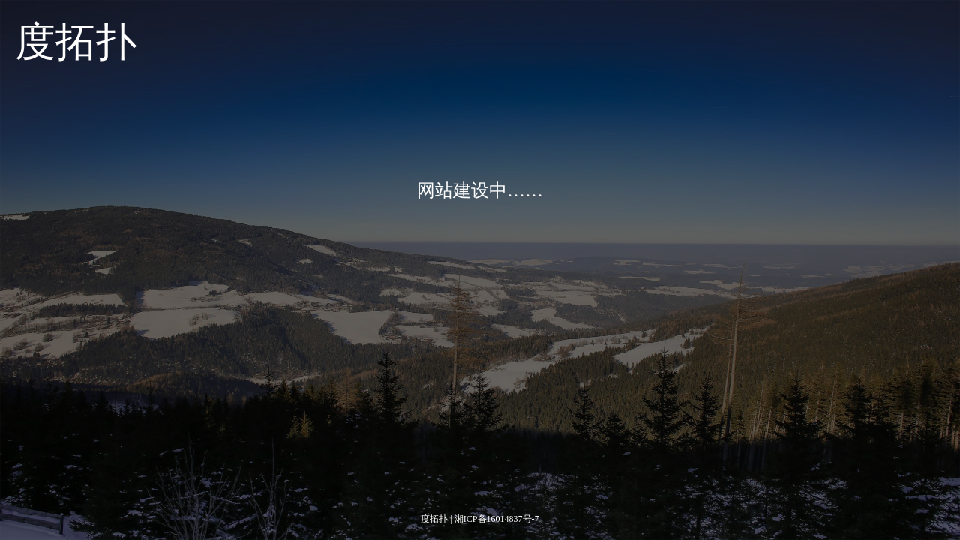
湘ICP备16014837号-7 (496, 519)
